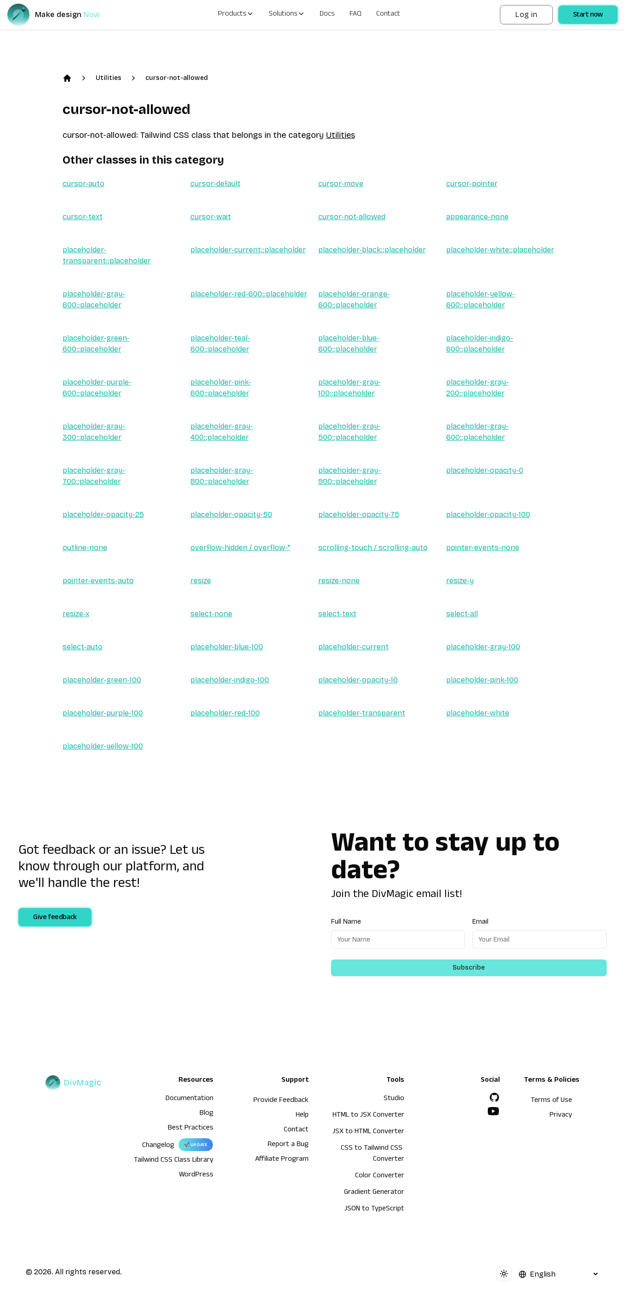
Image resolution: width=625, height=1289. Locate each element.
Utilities (108, 78)
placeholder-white (477, 713)
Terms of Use (551, 1101)
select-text (337, 613)
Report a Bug (288, 1145)
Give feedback (55, 918)
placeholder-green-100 (102, 680)
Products (236, 14)
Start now (588, 15)
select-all (462, 613)
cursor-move (340, 183)
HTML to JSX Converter (368, 1115)
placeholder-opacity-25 (103, 514)
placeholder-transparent (361, 713)
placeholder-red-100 (225, 713)
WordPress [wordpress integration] (196, 1175)
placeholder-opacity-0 (484, 470)
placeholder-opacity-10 (358, 680)
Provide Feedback (281, 1101)
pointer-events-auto (98, 580)
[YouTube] (493, 1111)
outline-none (85, 547)
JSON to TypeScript (374, 1209)
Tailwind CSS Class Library (173, 1160)
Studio (394, 1099)
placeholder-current (353, 646)
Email (480, 922)
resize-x (76, 613)
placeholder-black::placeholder (372, 249)
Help (302, 1115)
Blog (206, 1113)
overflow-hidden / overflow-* (240, 547)
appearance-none (477, 216)
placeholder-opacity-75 (358, 514)
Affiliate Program (282, 1159)
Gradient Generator (374, 1192)
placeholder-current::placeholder (248, 249)
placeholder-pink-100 (482, 680)
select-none (211, 613)
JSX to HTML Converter (368, 1132)
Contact (388, 14)
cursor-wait (210, 216)
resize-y (460, 580)
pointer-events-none (482, 547)
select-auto (83, 646)
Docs (327, 14)
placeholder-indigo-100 (229, 680)
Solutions (287, 14)
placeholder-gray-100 (483, 646)
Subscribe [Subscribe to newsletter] (469, 967)
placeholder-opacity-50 (231, 514)
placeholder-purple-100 (103, 713)
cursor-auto (83, 183)
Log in (526, 14)
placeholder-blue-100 (226, 646)
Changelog (158, 1146)
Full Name (346, 922)
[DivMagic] (62, 15)
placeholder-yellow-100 (103, 746)
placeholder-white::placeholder (500, 249)
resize (200, 580)
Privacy (561, 1115)
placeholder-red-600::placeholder (248, 294)
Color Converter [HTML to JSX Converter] (379, 1176)
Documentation (189, 1099)
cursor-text (83, 216)
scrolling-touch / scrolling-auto (373, 547)
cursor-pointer (472, 183)
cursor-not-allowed (176, 78)
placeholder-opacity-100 (488, 514)
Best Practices (190, 1128)
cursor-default (215, 183)
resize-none (339, 580)
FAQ (355, 14)
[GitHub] (494, 1097)
